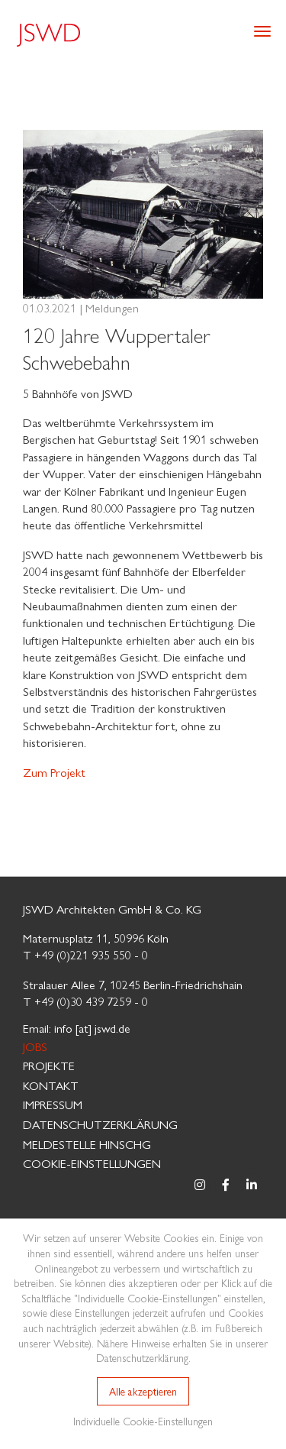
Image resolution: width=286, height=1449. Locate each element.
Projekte (49, 1065)
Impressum (52, 1104)
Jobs (35, 1046)
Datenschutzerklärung (100, 1124)
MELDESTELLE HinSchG (87, 1144)
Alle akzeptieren (143, 1391)
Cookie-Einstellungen (92, 1163)
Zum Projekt (54, 772)
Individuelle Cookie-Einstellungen (143, 1420)
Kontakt (51, 1085)
